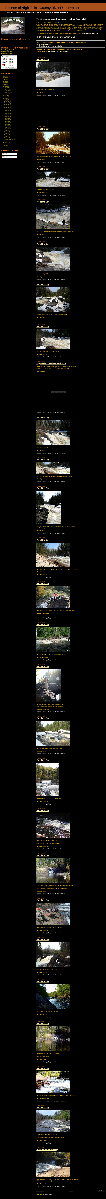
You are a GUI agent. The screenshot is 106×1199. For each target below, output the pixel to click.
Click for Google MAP (44, 44)
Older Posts (101, 1191)
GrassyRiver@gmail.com (90, 33)
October (7, 90)
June (6, 97)
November (7, 89)
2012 (4, 79)
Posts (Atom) (48, 1194)
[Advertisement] (51, 112)
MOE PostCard (6, 53)
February (7, 142)
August (6, 93)
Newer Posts (40, 1191)
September (8, 92)
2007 (4, 145)
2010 (4, 82)
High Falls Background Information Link (55, 37)
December (7, 87)
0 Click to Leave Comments (58, 95)
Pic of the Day (42, 59)
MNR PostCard (6, 51)
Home (71, 1191)
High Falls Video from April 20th (51, 363)
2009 (4, 84)
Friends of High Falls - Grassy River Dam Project (42, 8)
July (6, 95)
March (6, 141)
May (6, 98)
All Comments (7, 157)
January (7, 144)
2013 (4, 77)
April (6, 100)
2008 (4, 86)
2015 (4, 76)
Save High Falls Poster (9, 50)
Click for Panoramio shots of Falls (49, 46)
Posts (4, 154)
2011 (4, 81)
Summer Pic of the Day (47, 1149)
